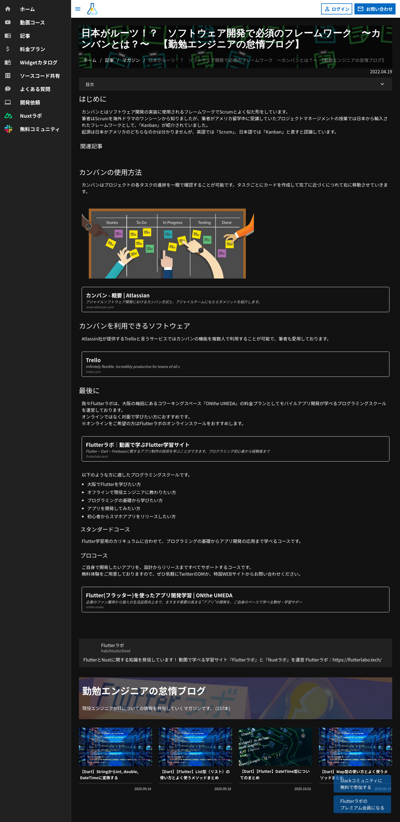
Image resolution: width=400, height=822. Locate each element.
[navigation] (35, 69)
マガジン (131, 60)
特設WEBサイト (229, 573)
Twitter (186, 573)
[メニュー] (77, 9)
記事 (109, 60)
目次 (235, 84)
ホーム (90, 60)
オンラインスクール (187, 423)
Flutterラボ (102, 403)
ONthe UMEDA (220, 403)
